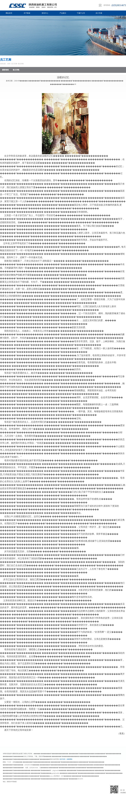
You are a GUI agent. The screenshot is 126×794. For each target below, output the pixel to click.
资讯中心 (45, 13)
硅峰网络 (69, 759)
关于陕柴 (27, 13)
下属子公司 (81, 13)
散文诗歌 (21, 64)
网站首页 (9, 13)
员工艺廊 (99, 13)
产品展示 (63, 13)
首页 (8, 64)
